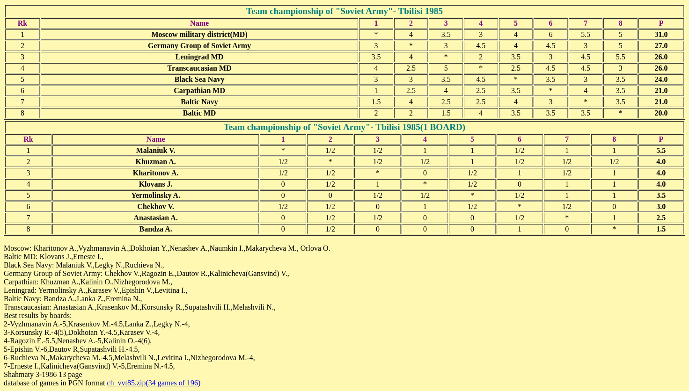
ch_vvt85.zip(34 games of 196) (153, 383)
